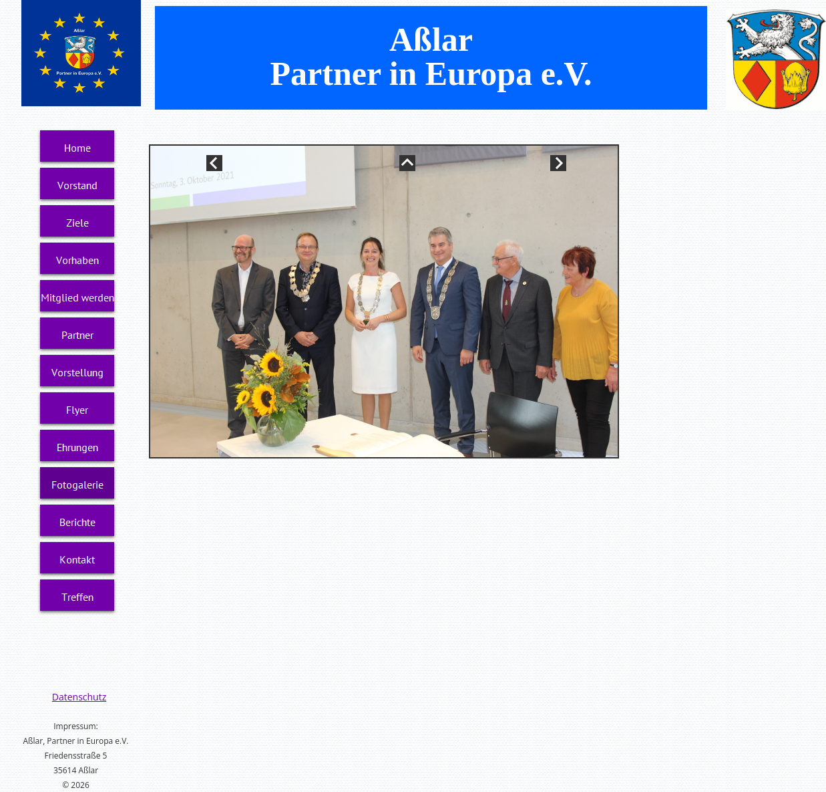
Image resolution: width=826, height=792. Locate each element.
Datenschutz (79, 696)
